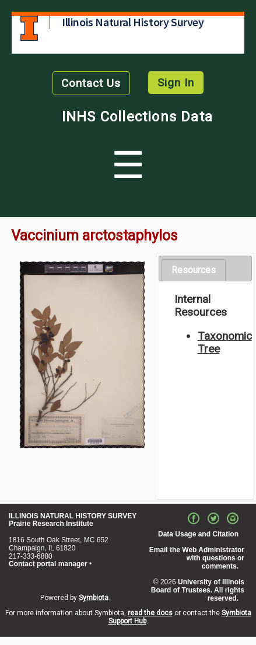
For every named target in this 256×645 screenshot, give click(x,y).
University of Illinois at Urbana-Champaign (29, 28)
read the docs (150, 613)
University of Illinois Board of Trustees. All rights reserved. (197, 590)
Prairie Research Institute (51, 524)
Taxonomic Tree (225, 342)
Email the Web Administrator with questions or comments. (196, 558)
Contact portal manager (48, 564)
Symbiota (93, 598)
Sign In (175, 82)
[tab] (194, 270)
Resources (193, 270)
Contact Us (91, 83)
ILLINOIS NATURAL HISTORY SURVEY (72, 516)
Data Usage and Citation (198, 534)
